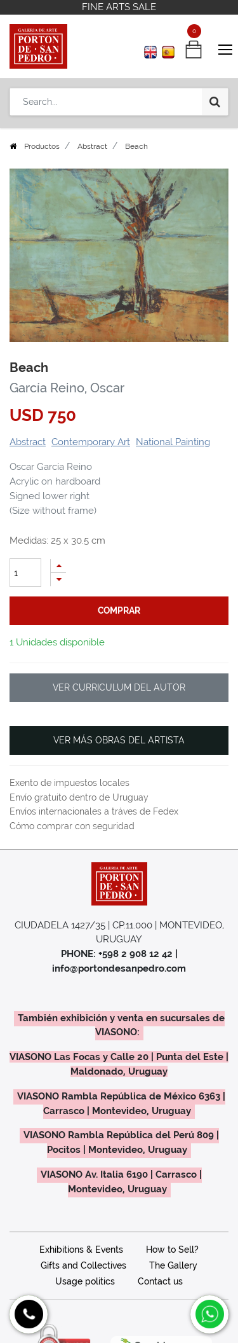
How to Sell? (172, 1249)
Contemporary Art (90, 442)
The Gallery (173, 1265)
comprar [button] (119, 610)
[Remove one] (58, 579)
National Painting (173, 442)
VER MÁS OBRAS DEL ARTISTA (119, 740)
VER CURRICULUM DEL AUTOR (119, 687)
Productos (42, 146)
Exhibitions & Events (81, 1249)
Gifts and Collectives (83, 1265)
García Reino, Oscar (67, 388)
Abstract (92, 146)
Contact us (160, 1281)
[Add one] (58, 565)
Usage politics (85, 1281)
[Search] (215, 101)
